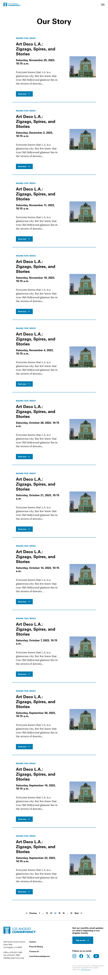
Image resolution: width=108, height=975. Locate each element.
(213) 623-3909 (13, 955)
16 (63, 913)
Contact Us (34, 951)
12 (47, 913)
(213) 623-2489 (16, 952)
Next (79, 913)
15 (59, 913)
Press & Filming (36, 946)
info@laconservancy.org (13, 958)
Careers (32, 942)
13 (51, 913)
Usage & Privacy (86, 969)
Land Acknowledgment (39, 956)
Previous (31, 913)
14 (55, 913)
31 (71, 913)
